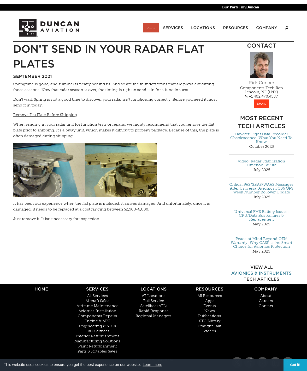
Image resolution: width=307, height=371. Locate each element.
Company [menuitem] (266, 27)
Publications (209, 316)
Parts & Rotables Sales (97, 351)
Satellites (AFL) (153, 306)
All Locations (153, 296)
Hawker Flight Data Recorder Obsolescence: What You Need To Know (261, 138)
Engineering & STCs (97, 326)
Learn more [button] (152, 365)
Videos (209, 331)
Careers (266, 301)
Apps (209, 301)
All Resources (209, 296)
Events (209, 306)
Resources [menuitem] (235, 27)
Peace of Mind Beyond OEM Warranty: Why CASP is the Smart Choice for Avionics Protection (261, 242)
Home (41, 288)
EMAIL (261, 103)
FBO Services (97, 331)
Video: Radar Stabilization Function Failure (261, 163)
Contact (266, 306)
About (265, 296)
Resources (210, 288)
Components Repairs (97, 316)
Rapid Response (154, 311)
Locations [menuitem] (203, 27)
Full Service (153, 301)
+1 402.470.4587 (261, 96)
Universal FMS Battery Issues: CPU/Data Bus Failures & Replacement (261, 215)
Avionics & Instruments (261, 273)
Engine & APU (97, 321)
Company (265, 288)
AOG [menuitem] (151, 28)
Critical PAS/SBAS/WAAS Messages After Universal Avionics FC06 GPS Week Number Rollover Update (261, 188)
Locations (154, 288)
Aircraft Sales (97, 301)
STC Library (209, 321)
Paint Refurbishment (97, 346)
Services (97, 288)
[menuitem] (286, 28)
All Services (97, 296)
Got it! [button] (295, 365)
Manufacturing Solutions (97, 341)
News (209, 311)
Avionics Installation (97, 311)
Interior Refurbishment (97, 336)
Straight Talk (209, 326)
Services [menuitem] (173, 27)
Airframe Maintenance (97, 306)
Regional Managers (153, 316)
